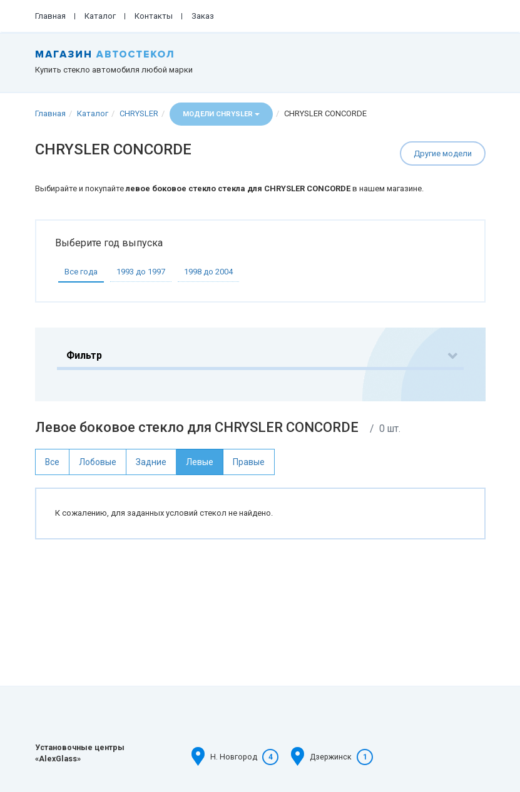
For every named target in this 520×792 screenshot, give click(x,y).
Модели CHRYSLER (221, 114)
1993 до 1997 (140, 271)
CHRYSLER (139, 113)
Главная (50, 16)
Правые (249, 462)
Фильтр (84, 355)
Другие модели (443, 153)
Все (52, 462)
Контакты (154, 16)
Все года (81, 271)
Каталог (100, 16)
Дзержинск (331, 757)
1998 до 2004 (208, 271)
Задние (151, 462)
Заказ (202, 16)
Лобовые (97, 462)
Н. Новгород (233, 757)
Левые (199, 462)
